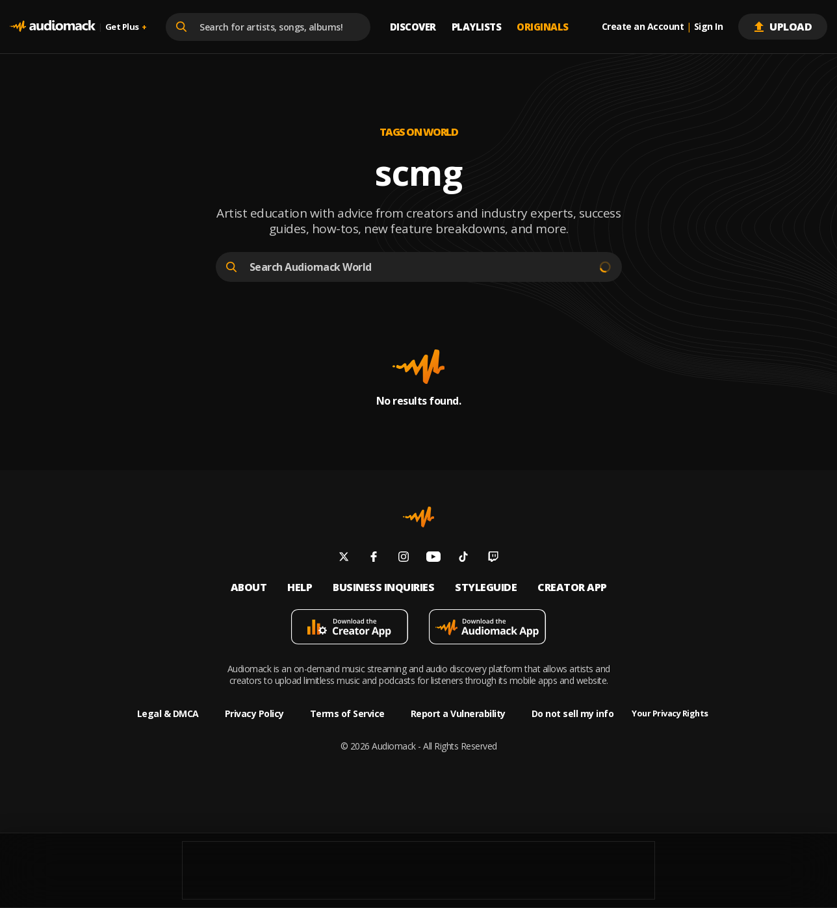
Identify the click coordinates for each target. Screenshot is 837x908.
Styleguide (486, 587)
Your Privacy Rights (670, 713)
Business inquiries (383, 587)
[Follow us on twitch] (493, 558)
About (249, 587)
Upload (783, 26)
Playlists (477, 26)
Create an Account (643, 26)
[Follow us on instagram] (404, 558)
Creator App (572, 587)
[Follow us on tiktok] (463, 558)
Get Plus (126, 26)
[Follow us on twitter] (344, 558)
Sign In (708, 26)
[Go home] (53, 26)
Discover (413, 26)
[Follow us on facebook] (374, 558)
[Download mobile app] (349, 628)
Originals (543, 26)
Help (299, 587)
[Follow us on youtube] (433, 558)
